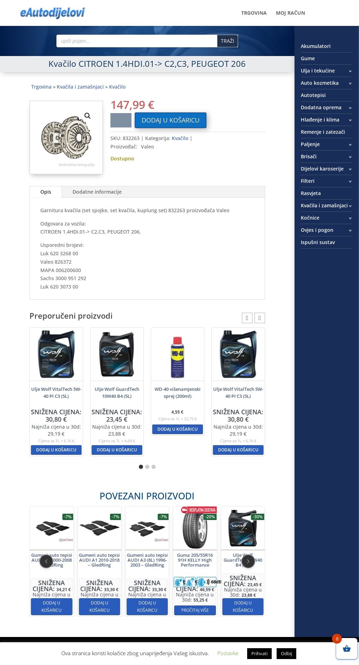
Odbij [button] (286, 653)
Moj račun (290, 13)
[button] (87, 116)
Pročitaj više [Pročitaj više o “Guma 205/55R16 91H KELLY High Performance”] (174, 585)
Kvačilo (117, 86)
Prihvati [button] (259, 653)
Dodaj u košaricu (170, 120)
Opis (45, 191)
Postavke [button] (227, 653)
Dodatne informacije (97, 191)
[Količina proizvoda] (120, 120)
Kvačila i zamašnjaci (80, 86)
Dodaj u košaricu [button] (56, 450)
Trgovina (254, 13)
